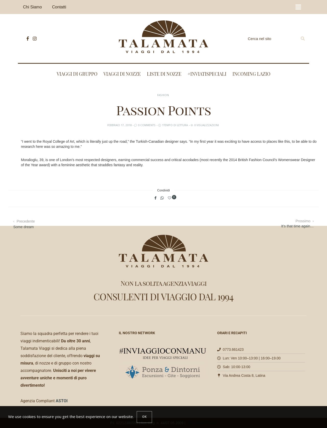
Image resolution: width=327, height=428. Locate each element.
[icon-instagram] (33, 38)
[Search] (303, 38)
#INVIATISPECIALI (207, 74)
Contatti (59, 7)
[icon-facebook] (26, 38)
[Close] (144, 417)
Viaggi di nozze (122, 74)
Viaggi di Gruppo (77, 74)
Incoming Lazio (251, 74)
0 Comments (147, 125)
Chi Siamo (32, 7)
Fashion (163, 95)
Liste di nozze (164, 74)
